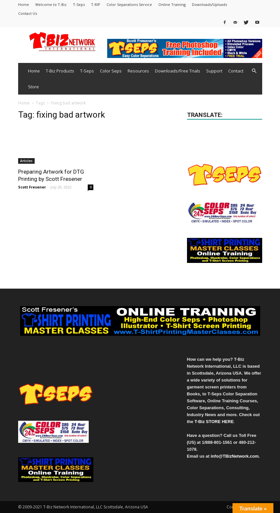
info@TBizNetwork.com (235, 456)
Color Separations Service (129, 4)
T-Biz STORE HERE (214, 421)
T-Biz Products (60, 71)
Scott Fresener (32, 187)
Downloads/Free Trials (177, 71)
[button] (254, 71)
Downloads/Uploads (209, 4)
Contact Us (27, 13)
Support (214, 71)
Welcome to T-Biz (51, 4)
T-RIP (95, 4)
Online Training (172, 4)
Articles (26, 160)
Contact (235, 71)
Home (23, 4)
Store (33, 87)
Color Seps (111, 71)
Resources (138, 71)
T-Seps (79, 4)
